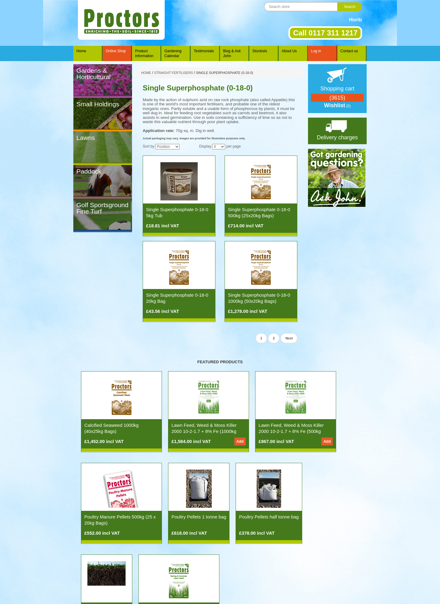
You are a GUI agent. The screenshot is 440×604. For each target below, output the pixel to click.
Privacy (298, 575)
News (112, 575)
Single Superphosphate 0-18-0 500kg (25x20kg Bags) (259, 212)
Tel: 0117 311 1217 (196, 587)
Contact (270, 575)
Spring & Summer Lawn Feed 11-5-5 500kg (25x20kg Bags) (304, 523)
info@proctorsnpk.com (244, 587)
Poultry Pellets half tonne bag (177, 519)
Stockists (259, 51)
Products (98, 575)
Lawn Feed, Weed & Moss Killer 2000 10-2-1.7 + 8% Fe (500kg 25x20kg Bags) (253, 431)
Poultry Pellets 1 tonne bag (111, 516)
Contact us (349, 51)
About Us (289, 51)
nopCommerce (30, 562)
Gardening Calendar (173, 53)
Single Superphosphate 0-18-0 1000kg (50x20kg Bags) (259, 298)
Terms (284, 575)
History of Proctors (246, 575)
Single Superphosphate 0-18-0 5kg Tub (177, 212)
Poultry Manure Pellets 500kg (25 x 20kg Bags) (322, 428)
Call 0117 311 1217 (325, 33)
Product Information (144, 53)
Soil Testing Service (243, 516)
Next (289, 338)
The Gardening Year (154, 575)
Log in (316, 51)
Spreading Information (192, 575)
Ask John (127, 575)
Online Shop (116, 51)
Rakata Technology (210, 595)
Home (81, 51)
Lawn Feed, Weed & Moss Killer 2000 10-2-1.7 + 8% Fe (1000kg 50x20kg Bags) (183, 431)
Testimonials (204, 51)
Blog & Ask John (232, 53)
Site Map (314, 575)
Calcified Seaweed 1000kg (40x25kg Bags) (111, 428)
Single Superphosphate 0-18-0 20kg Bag (177, 298)
